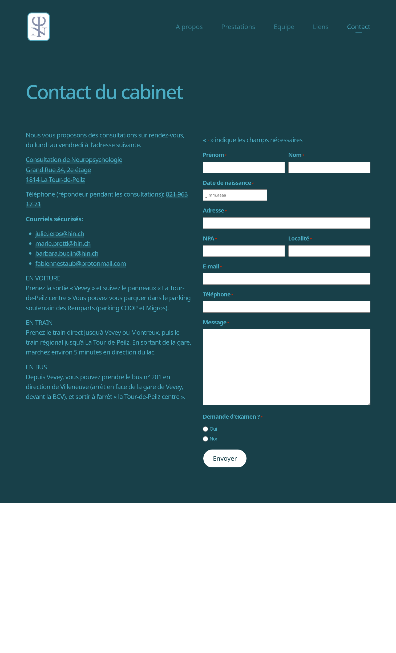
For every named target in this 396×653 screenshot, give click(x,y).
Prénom (215, 154)
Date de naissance (228, 182)
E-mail (212, 266)
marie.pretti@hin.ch (63, 243)
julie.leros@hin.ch (59, 233)
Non (213, 438)
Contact (358, 26)
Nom (296, 154)
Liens (321, 26)
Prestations (238, 26)
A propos (189, 26)
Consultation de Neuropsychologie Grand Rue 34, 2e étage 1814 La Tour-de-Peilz (74, 169)
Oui (213, 429)
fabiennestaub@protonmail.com (80, 263)
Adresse (215, 210)
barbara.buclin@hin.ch (66, 253)
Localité (300, 238)
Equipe (284, 26)
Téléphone (218, 294)
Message (216, 322)
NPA (210, 238)
